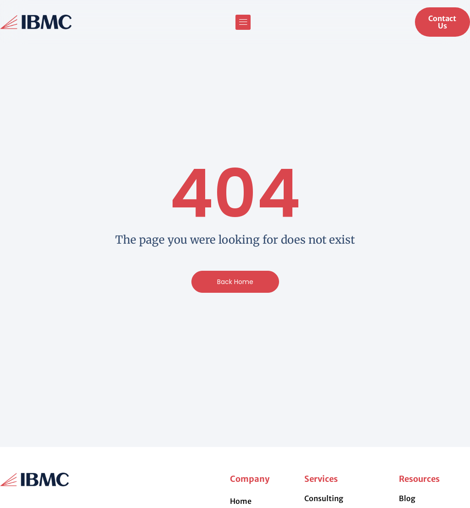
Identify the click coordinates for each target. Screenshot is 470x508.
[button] (243, 22)
